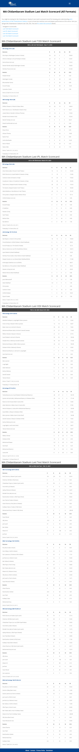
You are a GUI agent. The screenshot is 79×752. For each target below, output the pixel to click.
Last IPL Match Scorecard (10, 31)
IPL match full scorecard (44, 23)
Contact (32, 750)
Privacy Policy (40, 750)
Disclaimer (49, 750)
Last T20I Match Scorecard (10, 29)
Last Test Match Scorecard (10, 36)
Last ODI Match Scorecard (10, 33)
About (27, 750)
